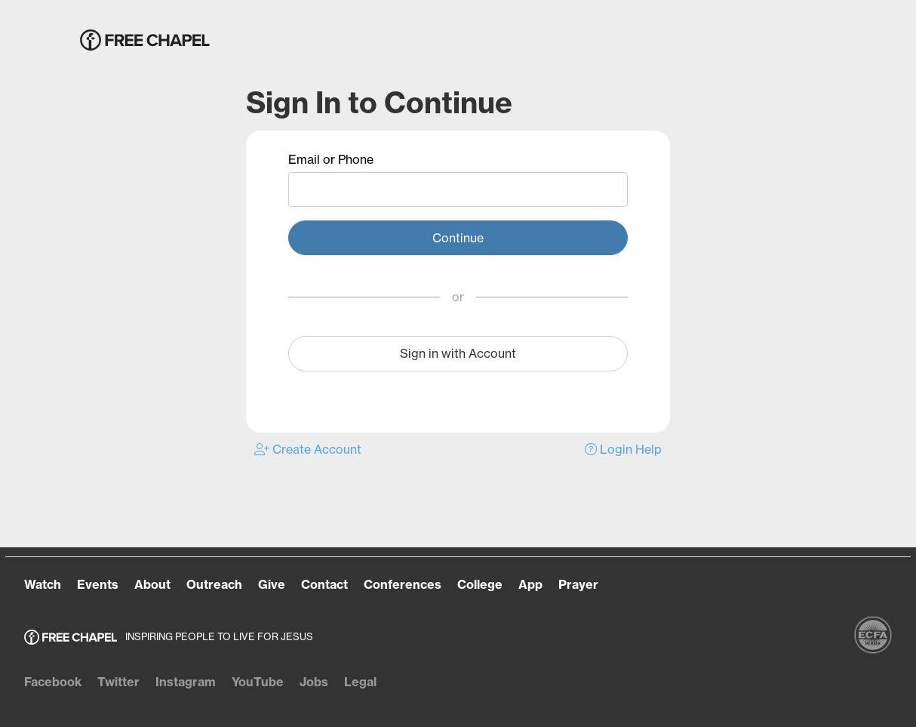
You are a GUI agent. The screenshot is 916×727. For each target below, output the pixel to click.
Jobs (314, 681)
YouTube (258, 681)
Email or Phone (330, 159)
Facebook (52, 681)
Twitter (118, 681)
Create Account (307, 449)
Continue (458, 237)
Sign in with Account (458, 353)
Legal (360, 681)
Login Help (623, 449)
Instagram (185, 681)
